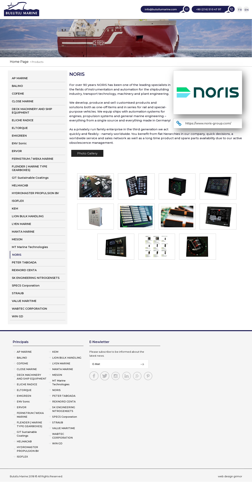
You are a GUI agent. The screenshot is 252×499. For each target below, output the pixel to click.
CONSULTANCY (169, 25)
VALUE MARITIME (24, 312)
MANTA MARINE (23, 243)
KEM (15, 220)
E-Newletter (99, 353)
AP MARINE (20, 89)
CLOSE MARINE (22, 113)
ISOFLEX (18, 212)
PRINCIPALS (114, 25)
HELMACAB (20, 197)
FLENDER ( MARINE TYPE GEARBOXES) (29, 179)
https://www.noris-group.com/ (208, 135)
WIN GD (17, 328)
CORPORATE (83, 25)
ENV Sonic (19, 155)
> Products (36, 73)
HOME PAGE (52, 25)
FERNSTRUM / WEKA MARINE (32, 170)
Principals (21, 353)
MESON (17, 251)
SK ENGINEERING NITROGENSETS (35, 289)
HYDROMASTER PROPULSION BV (35, 204)
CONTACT (200, 25)
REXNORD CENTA (24, 281)
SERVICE (139, 25)
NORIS (16, 266)
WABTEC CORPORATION (29, 320)
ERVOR (17, 162)
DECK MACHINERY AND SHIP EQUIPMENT (32, 122)
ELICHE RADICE (22, 131)
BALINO (17, 97)
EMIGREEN (19, 147)
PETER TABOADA (24, 274)
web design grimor (230, 493)
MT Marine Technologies (30, 258)
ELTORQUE (20, 139)
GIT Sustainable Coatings (30, 189)
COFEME (18, 105)
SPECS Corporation (26, 297)
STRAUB (18, 304)
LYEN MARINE (21, 235)
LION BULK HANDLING (28, 227)
